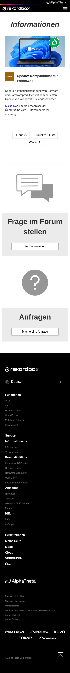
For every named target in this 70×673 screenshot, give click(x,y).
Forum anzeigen (35, 246)
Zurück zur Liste (45, 135)
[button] (35, 382)
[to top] (60, 654)
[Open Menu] (65, 8)
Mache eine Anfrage (35, 331)
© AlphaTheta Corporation (18, 658)
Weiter (35, 142)
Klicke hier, (11, 105)
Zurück (21, 135)
